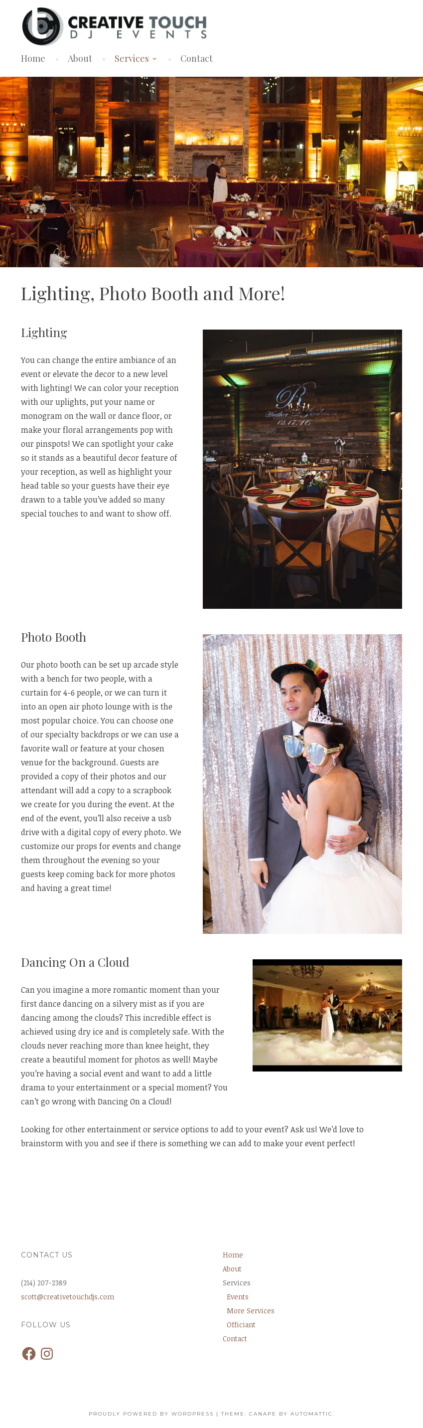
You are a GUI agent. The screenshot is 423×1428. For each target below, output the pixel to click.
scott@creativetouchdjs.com (67, 1296)
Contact (196, 58)
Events (238, 1296)
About (80, 58)
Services (132, 58)
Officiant (241, 1324)
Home (33, 58)
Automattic (311, 1414)
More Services (251, 1310)
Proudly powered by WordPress (151, 1414)
